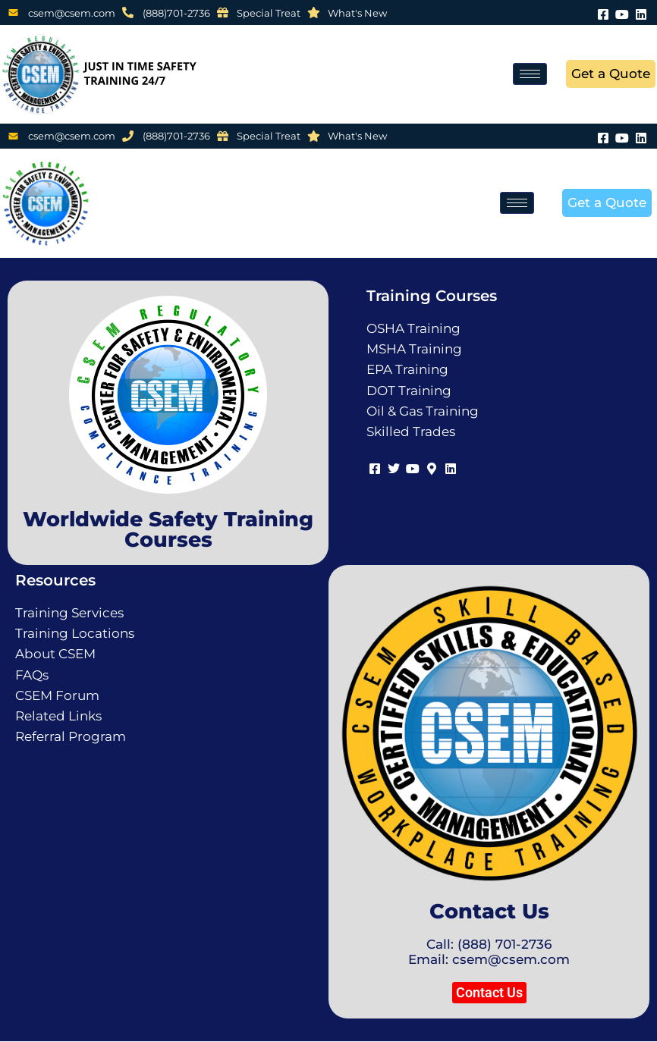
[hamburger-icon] (530, 74)
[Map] (431, 466)
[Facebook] (603, 12)
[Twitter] (393, 466)
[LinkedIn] (641, 12)
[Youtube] (622, 12)
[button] (489, 992)
